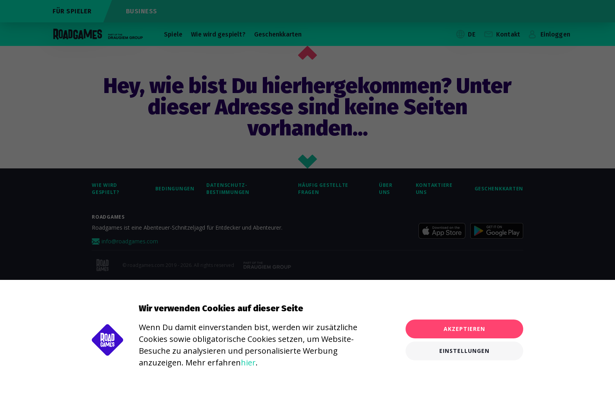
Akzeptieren (464, 328)
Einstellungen (464, 350)
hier (248, 362)
